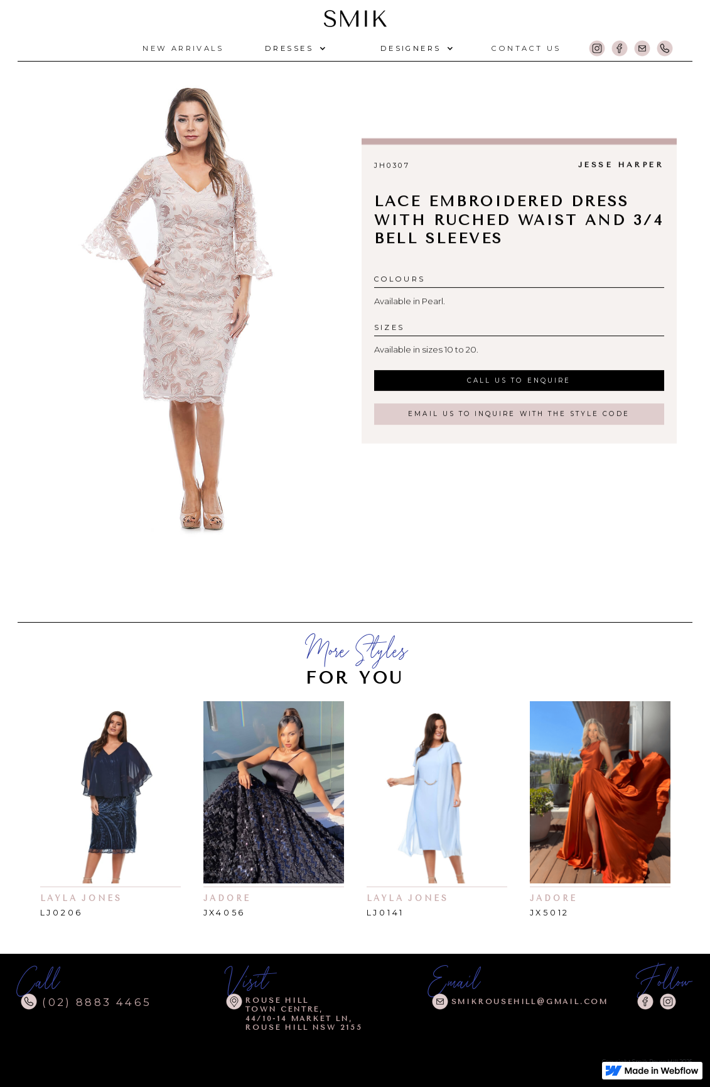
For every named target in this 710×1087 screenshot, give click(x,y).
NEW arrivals (183, 48)
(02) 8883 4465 (96, 1002)
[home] (355, 16)
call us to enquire (519, 380)
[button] (293, 48)
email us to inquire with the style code (518, 414)
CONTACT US (526, 48)
